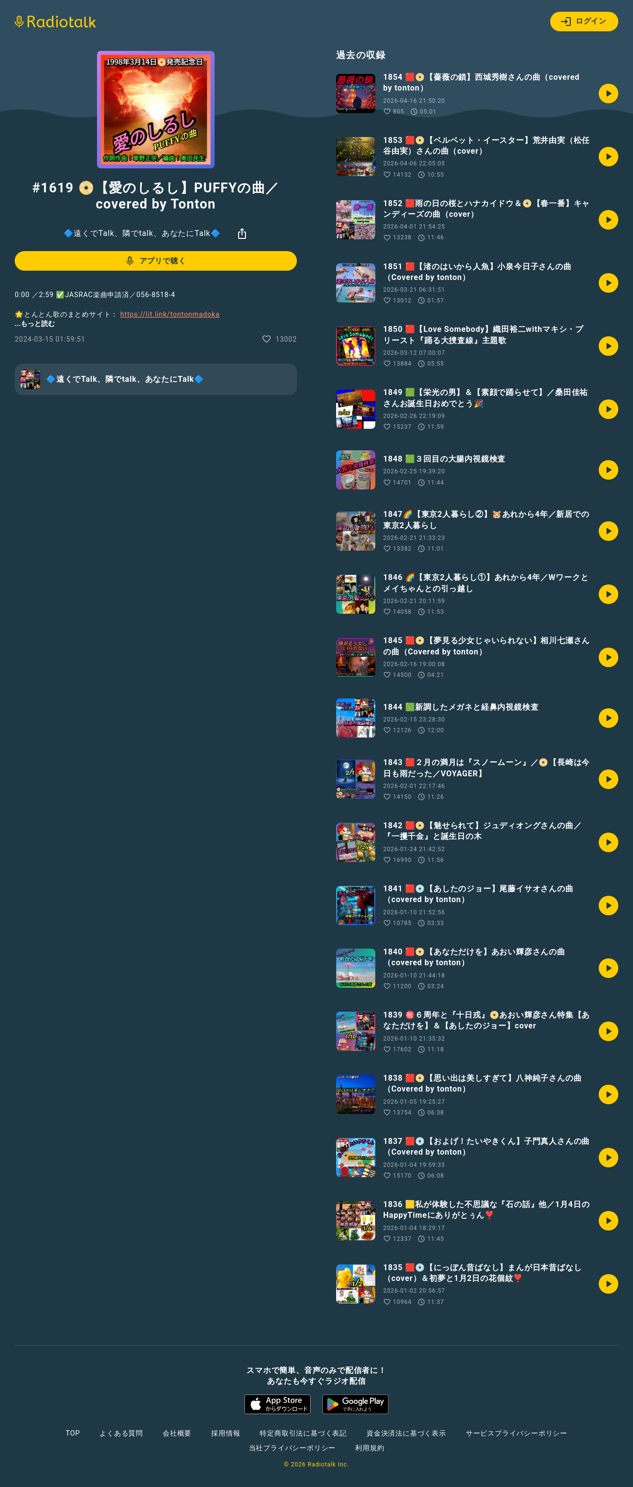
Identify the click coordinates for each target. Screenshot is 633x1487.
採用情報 (225, 1433)
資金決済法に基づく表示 (406, 1433)
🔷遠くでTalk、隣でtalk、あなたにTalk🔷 (142, 233)
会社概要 (177, 1433)
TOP (73, 1433)
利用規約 (369, 1448)
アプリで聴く (155, 261)
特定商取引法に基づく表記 (303, 1433)
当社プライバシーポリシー (292, 1448)
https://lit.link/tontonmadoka (170, 314)
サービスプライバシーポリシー (516, 1433)
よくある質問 (121, 1433)
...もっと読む (35, 323)
